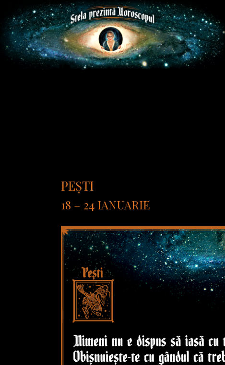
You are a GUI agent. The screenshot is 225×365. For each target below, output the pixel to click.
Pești (77, 185)
